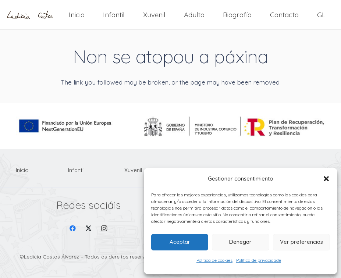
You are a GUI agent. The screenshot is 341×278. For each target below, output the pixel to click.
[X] (88, 228)
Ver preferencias (301, 241)
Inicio (22, 170)
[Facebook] (73, 228)
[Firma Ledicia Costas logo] (29, 14)
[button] (326, 178)
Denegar (240, 241)
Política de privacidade (258, 260)
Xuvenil (133, 170)
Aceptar (180, 241)
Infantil (76, 170)
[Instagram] (104, 228)
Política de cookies (214, 260)
